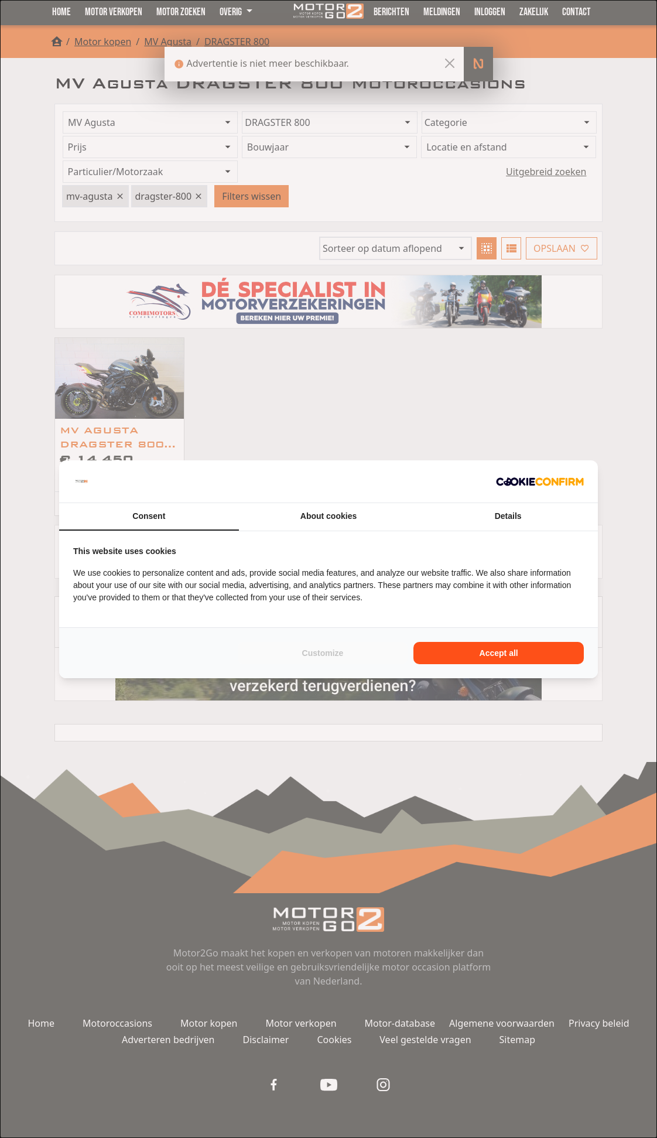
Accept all (499, 653)
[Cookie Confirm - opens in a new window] (540, 481)
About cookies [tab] (328, 516)
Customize (323, 653)
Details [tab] (508, 516)
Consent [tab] (148, 516)
